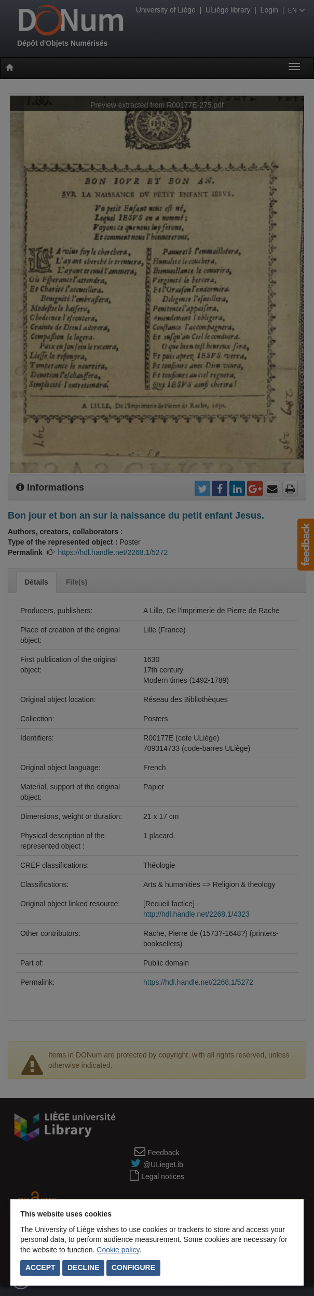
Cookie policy (118, 1250)
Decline (83, 1267)
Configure (133, 1267)
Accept (40, 1267)
